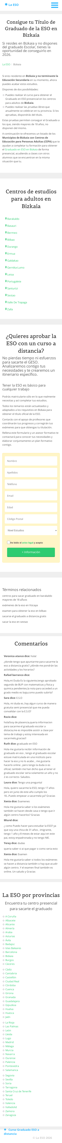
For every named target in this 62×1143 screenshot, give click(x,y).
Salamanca (11, 1070)
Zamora (9, 1111)
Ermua (11, 253)
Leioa (10, 274)
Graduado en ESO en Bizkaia (21, 149)
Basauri (11, 226)
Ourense (10, 1058)
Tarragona (11, 1087)
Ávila (8, 940)
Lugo (8, 1038)
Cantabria (11, 973)
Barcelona (11, 952)
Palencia (10, 1062)
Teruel (8, 1095)
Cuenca (9, 989)
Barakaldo (13, 219)
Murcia (9, 1050)
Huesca (9, 1013)
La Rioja (9, 1022)
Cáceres (10, 964)
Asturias (10, 936)
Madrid (9, 1042)
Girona (9, 993)
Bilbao (11, 239)
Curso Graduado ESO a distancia (21, 1132)
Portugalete (14, 281)
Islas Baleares (13, 948)
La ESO (13, 5)
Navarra (10, 1054)
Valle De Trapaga (17, 302)
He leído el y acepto (26, 542)
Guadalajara (12, 1001)
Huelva (9, 1009)
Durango (12, 246)
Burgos (9, 960)
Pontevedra (12, 1066)
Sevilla (9, 1079)
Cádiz (8, 969)
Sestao (11, 295)
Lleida (8, 1034)
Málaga (9, 1046)
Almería (9, 928)
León (8, 1030)
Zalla (10, 309)
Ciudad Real (12, 981)
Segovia (9, 1075)
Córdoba (10, 985)
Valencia (10, 1103)
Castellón (10, 977)
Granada (10, 997)
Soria (8, 1083)
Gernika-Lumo (15, 267)
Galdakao (12, 260)
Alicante (10, 924)
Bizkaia (9, 956)
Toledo (9, 1099)
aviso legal (27, 542)
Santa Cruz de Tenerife (18, 1091)
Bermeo (12, 232)
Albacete (10, 920)
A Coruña (10, 916)
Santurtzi (12, 288)
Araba (8, 932)
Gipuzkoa (10, 1005)
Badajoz (9, 944)
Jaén (7, 1017)
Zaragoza (10, 1115)
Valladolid (11, 1107)
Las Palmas (11, 1026)
